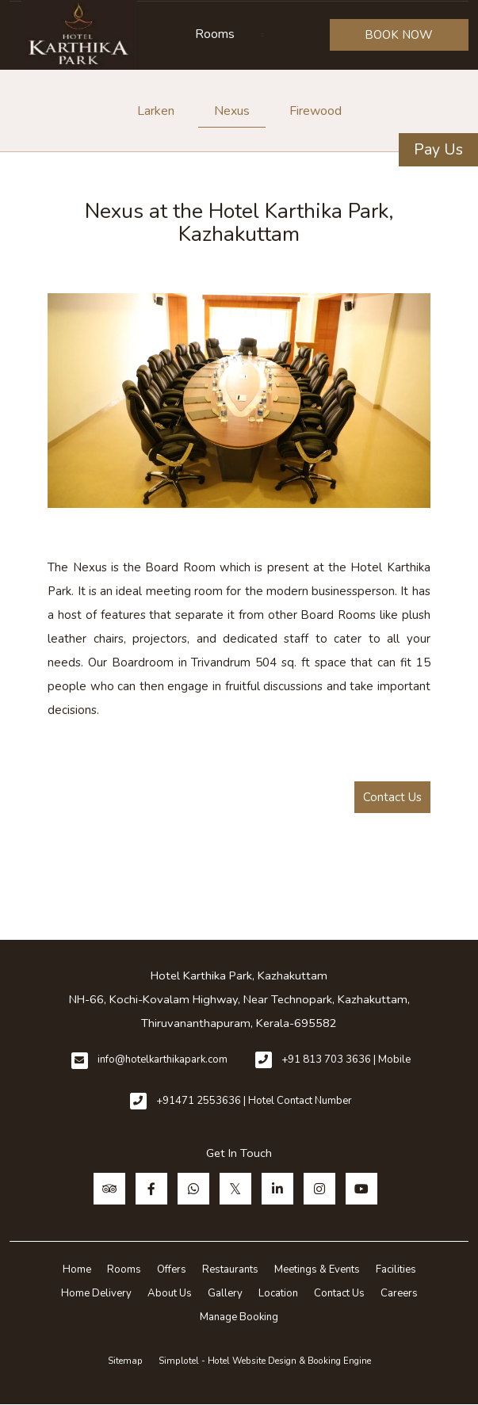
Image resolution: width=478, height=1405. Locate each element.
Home (77, 1269)
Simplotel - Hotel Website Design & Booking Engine (265, 1360)
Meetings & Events (317, 1269)
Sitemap (125, 1360)
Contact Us (392, 797)
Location (278, 1293)
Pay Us (438, 149)
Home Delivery (96, 1293)
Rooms (215, 34)
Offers (171, 1269)
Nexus (232, 111)
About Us (169, 1293)
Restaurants (230, 1269)
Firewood (315, 111)
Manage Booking (239, 1317)
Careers (399, 1293)
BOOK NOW (399, 35)
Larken (155, 111)
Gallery (225, 1293)
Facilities (396, 1269)
